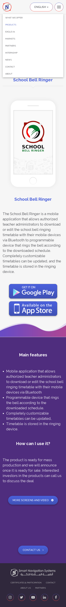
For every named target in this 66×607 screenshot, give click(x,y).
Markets (10, 39)
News (8, 60)
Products (10, 24)
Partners (10, 46)
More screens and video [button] (33, 500)
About (8, 74)
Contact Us (33, 550)
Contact (10, 67)
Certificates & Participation (26, 582)
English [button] (41, 7)
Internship (11, 53)
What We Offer (14, 17)
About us (25, 588)
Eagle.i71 (10, 31)
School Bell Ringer (33, 79)
